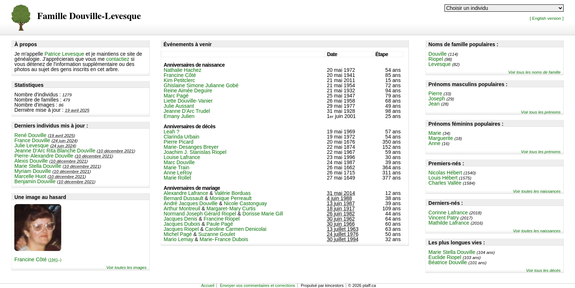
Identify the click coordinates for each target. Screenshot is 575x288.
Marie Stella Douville (37, 166)
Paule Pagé (219, 224)
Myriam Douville (32, 171)
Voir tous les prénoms (541, 112)
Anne (434, 143)
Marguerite (440, 138)
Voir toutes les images (126, 267)
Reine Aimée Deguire (188, 90)
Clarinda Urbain (181, 137)
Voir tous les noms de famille (534, 72)
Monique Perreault (231, 198)
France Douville (32, 140)
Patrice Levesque (64, 54)
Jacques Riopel (181, 229)
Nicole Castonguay (245, 203)
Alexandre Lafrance (186, 193)
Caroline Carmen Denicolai (235, 229)
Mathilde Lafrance (448, 223)
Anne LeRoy (178, 173)
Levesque (439, 64)
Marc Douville (179, 162)
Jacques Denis (180, 219)
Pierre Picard (178, 142)
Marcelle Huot (30, 176)
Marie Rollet (177, 178)
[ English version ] (547, 18)
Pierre (435, 93)
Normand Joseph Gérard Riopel (200, 214)
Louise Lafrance (182, 157)
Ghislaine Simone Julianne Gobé (201, 85)
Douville (437, 54)
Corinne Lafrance (448, 212)
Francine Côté (37, 259)
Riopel (435, 59)
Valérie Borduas (233, 193)
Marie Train (176, 167)
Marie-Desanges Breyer (191, 147)
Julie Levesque (31, 145)
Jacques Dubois (182, 224)
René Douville (30, 135)
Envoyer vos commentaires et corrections (257, 285)
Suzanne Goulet (216, 234)
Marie (434, 133)
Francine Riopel (221, 219)
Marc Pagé (176, 96)
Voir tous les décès (543, 270)
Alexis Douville (31, 161)
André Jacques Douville (190, 203)
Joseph (436, 98)
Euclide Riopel (444, 257)
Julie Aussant (179, 106)
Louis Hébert (442, 178)
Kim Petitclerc (179, 80)
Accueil (207, 285)
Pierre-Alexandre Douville (43, 156)
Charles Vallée (444, 183)
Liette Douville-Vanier (188, 101)
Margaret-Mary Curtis (231, 208)
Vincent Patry (443, 218)
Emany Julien (179, 116)
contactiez (117, 59)
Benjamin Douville (34, 181)
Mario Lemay (178, 239)
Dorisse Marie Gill (262, 214)
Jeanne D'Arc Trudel (187, 111)
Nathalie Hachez (182, 70)
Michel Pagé (178, 234)
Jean (433, 104)
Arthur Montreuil (182, 208)
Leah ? (171, 131)
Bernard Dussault (183, 198)
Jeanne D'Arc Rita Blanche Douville (54, 151)
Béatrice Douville (447, 262)
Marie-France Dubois (223, 239)
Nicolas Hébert (445, 173)
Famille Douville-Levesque (89, 16)
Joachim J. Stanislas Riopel (195, 152)
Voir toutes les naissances (537, 191)
